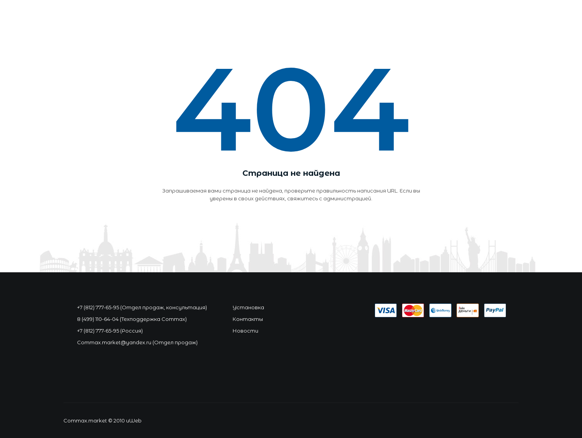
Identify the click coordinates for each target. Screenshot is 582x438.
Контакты (248, 319)
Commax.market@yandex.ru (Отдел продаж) (137, 342)
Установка (248, 307)
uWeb (134, 420)
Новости (245, 331)
